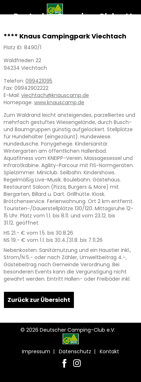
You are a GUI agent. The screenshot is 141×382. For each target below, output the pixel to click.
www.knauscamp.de (59, 102)
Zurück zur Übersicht (39, 300)
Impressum (36, 351)
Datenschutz (75, 351)
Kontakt (109, 351)
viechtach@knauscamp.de (55, 95)
